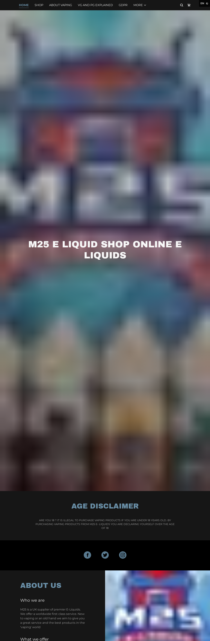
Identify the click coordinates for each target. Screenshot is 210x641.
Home (24, 5)
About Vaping (60, 5)
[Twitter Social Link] (105, 555)
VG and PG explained (95, 5)
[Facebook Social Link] (87, 555)
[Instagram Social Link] (123, 555)
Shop (39, 5)
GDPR (123, 5)
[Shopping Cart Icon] (189, 5)
